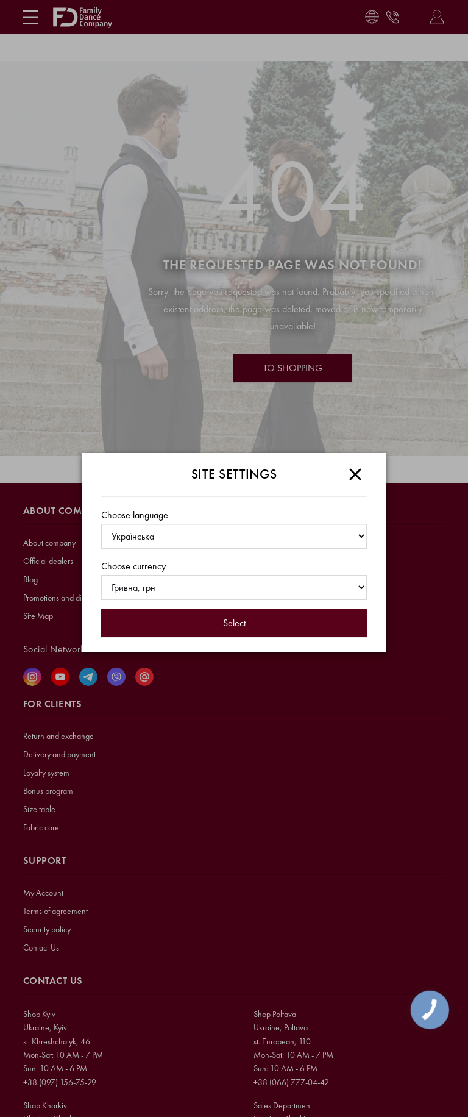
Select (234, 622)
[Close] (355, 474)
